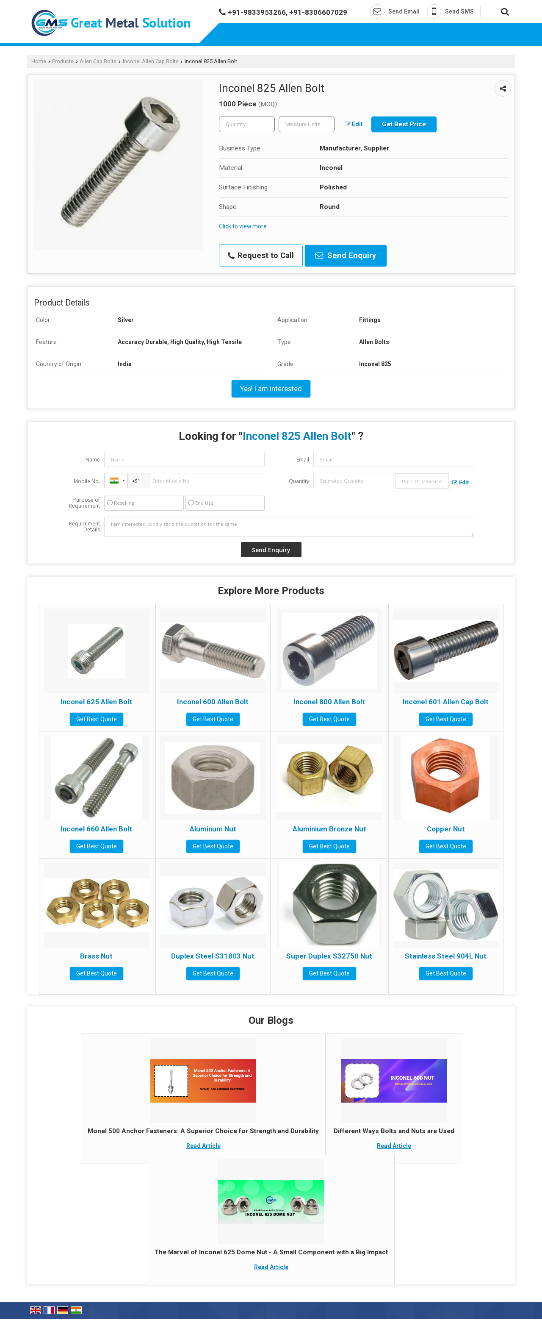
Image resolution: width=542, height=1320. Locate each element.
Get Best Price (404, 124)
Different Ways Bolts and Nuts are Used (394, 1131)
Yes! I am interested (271, 388)
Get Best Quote (96, 719)
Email (302, 459)
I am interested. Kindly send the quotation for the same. (289, 527)
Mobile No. (87, 481)
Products (63, 61)
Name (93, 459)
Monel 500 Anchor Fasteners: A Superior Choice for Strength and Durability (203, 1131)
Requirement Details (84, 527)
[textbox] (307, 124)
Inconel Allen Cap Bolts (151, 61)
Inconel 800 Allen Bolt (329, 702)
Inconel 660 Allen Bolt (96, 829)
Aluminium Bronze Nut (329, 829)
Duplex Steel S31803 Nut (212, 956)
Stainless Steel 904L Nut (446, 956)
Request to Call (261, 255)
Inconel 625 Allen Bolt (96, 702)
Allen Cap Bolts (98, 61)
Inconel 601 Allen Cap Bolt (446, 702)
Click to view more (243, 226)
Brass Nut (96, 956)
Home (38, 61)
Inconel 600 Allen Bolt (213, 702)
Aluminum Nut (213, 829)
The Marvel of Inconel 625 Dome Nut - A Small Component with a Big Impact (271, 1252)
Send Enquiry (345, 255)
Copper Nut (446, 829)
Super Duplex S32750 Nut (329, 956)
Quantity (299, 481)
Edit (354, 124)
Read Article (203, 1145)
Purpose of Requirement (84, 503)
